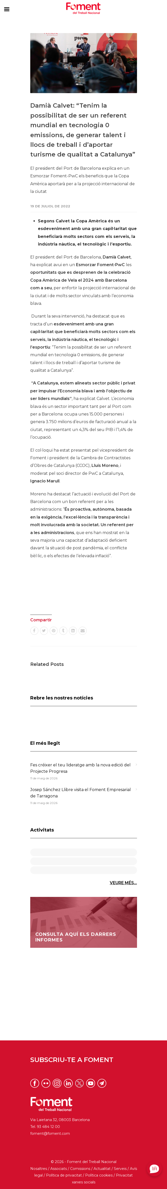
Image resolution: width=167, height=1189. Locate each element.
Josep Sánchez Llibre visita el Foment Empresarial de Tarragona (80, 793)
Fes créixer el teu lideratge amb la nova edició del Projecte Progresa (80, 768)
